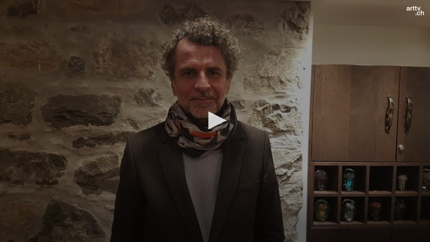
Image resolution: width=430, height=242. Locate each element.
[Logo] (415, 10)
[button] (215, 120)
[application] (215, 121)
